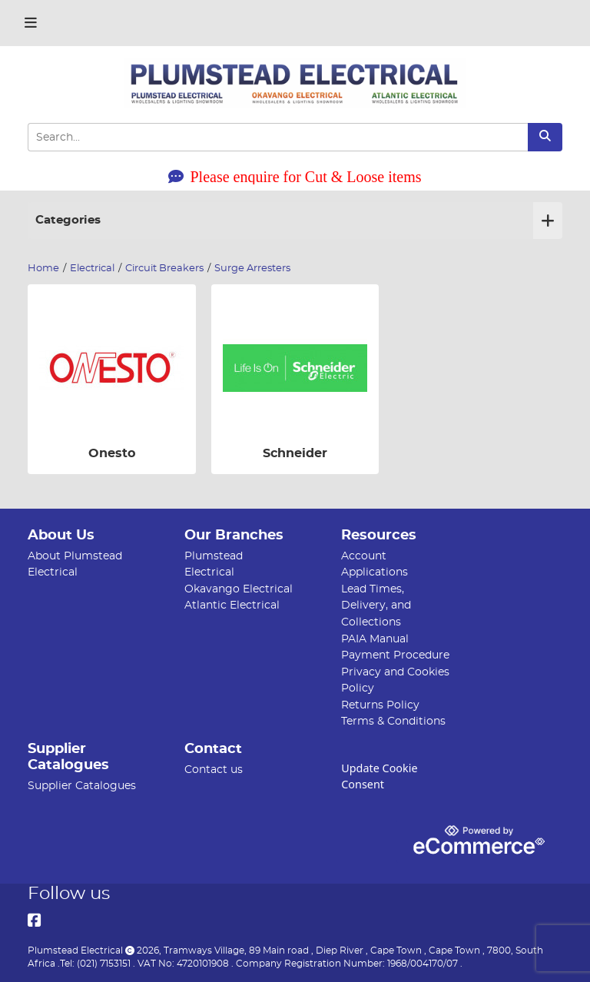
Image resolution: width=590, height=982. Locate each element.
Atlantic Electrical (232, 605)
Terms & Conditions (393, 721)
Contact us (213, 769)
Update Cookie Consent (379, 776)
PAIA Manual (375, 639)
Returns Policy (380, 705)
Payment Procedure (395, 655)
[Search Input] (278, 137)
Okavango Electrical (238, 589)
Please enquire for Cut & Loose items (294, 176)
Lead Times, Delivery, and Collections (376, 605)
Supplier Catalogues (82, 785)
